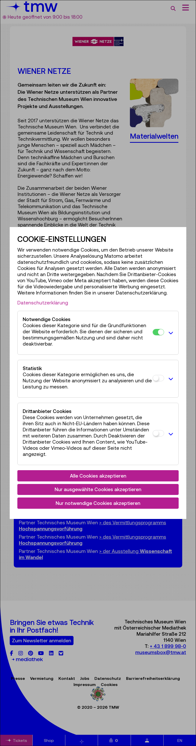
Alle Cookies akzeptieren (98, 476)
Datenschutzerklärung (42, 302)
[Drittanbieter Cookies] (158, 433)
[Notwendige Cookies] (158, 332)
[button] (170, 333)
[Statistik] (158, 378)
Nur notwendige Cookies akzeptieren (98, 503)
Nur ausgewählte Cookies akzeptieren (98, 489)
